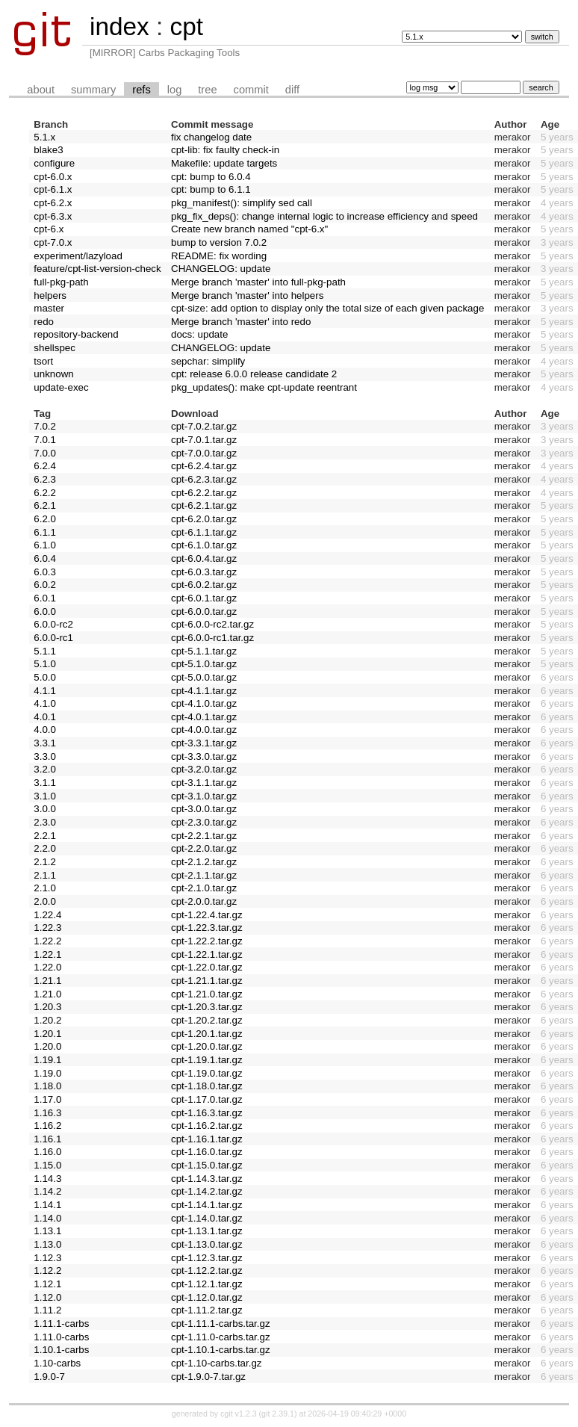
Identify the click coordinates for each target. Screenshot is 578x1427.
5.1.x (44, 137)
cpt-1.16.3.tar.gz (207, 1112)
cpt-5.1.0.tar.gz (204, 663)
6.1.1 (45, 532)
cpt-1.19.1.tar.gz (207, 1059)
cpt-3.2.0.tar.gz (204, 769)
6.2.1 (45, 505)
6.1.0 (45, 545)
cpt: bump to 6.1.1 (211, 189)
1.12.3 (47, 1257)
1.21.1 (47, 980)
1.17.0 (47, 1099)
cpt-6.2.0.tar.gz (204, 518)
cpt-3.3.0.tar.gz (204, 756)
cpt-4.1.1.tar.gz (204, 690)
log (174, 90)
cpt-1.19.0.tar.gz (207, 1073)
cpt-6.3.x (53, 216)
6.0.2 (45, 584)
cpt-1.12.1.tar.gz (207, 1284)
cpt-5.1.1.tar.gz (204, 651)
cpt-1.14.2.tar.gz (207, 1191)
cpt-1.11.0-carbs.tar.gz (220, 1337)
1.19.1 (47, 1059)
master (49, 308)
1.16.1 (47, 1139)
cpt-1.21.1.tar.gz (207, 980)
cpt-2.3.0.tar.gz (204, 822)
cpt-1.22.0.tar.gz (207, 967)
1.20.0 (47, 1046)
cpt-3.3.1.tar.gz (204, 743)
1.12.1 (47, 1284)
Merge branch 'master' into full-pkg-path (258, 282)
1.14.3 (47, 1178)
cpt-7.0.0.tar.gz (204, 453)
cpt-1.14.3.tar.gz (207, 1178)
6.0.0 (45, 611)
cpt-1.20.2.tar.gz (207, 1020)
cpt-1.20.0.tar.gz (207, 1046)
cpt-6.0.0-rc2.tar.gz (212, 624)
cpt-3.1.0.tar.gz (204, 796)
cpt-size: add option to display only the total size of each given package (327, 308)
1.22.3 (47, 927)
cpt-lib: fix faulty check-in (225, 149)
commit (251, 90)
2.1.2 (45, 861)
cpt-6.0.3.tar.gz (204, 572)
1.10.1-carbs (61, 1349)
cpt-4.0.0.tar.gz (204, 729)
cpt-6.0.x (53, 176)
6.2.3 (45, 479)
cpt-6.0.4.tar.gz (204, 558)
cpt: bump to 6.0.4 (211, 176)
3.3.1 (45, 743)
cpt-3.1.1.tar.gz (204, 782)
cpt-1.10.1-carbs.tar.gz (220, 1349)
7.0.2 (45, 426)
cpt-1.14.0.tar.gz (207, 1218)
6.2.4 (45, 465)
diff (292, 90)
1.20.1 (47, 1033)
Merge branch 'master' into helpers (247, 295)
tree (207, 90)
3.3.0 (45, 756)
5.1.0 (45, 663)
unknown (53, 374)
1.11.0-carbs (61, 1337)
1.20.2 (47, 1020)
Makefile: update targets (224, 163)
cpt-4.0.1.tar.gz (204, 716)
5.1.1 (45, 651)
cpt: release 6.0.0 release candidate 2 (254, 374)
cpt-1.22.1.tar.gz (207, 954)
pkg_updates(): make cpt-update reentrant (264, 387)
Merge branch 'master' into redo (241, 321)
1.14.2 (47, 1191)
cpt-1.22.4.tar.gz (207, 914)
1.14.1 (47, 1204)
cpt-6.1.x (53, 189)
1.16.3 (47, 1112)
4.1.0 (45, 703)
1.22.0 (47, 967)
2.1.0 (45, 888)
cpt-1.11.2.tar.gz (207, 1310)
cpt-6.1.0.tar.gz (204, 545)
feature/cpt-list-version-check (97, 268)
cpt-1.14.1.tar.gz (207, 1204)
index (119, 26)
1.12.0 (47, 1297)
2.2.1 (45, 835)
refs (141, 90)
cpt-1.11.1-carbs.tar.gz (220, 1323)
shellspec (54, 347)
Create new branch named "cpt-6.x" (249, 229)
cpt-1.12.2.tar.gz (207, 1270)
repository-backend (76, 334)
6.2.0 (45, 518)
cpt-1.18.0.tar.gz (207, 1086)
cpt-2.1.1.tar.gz (204, 875)
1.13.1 (47, 1230)
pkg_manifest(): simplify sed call (241, 202)
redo (44, 321)
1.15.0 (47, 1165)
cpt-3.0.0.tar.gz (204, 808)
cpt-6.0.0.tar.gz (204, 611)
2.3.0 (45, 822)
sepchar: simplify (208, 361)
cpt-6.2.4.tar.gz (204, 465)
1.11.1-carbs (61, 1323)
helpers (50, 295)
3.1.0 (45, 796)
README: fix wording (219, 255)
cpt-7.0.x (53, 242)
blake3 (48, 149)
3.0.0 (45, 808)
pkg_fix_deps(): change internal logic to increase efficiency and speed (324, 216)
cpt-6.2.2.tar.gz (204, 492)
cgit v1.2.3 (238, 1413)
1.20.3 (47, 1006)
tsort (43, 361)
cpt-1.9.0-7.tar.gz (208, 1376)
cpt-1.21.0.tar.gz (207, 994)
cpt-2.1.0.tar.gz (204, 888)
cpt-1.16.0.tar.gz (207, 1151)
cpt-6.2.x (53, 202)
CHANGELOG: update (220, 268)
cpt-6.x (48, 229)
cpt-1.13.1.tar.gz (207, 1230)
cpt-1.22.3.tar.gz (207, 927)
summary (93, 90)
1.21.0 (47, 994)
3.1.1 (45, 782)
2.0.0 (45, 901)
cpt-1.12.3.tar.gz (207, 1257)
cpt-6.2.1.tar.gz (204, 505)
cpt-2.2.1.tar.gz (204, 835)
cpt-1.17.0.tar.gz (207, 1099)
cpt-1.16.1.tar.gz (207, 1139)
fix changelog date (211, 137)
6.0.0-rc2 (53, 624)
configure (54, 163)
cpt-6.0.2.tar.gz (204, 584)
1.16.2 (47, 1125)
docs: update (199, 334)
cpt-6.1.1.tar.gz (204, 532)
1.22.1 (47, 954)
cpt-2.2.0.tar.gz (204, 848)
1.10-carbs (57, 1363)
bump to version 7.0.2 (219, 242)
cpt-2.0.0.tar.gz (204, 901)
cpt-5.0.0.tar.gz (204, 677)
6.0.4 (45, 558)
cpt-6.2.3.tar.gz (204, 479)
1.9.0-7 (49, 1376)
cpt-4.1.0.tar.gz (204, 703)
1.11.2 (47, 1310)
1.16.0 (47, 1151)
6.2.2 (45, 492)
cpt (186, 26)
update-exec (61, 387)
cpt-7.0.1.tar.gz (204, 439)
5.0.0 (45, 677)
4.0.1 (45, 716)
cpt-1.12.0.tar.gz (207, 1297)
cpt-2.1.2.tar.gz (204, 861)
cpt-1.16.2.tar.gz (207, 1125)
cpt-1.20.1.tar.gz (207, 1033)
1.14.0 (47, 1218)
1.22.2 (47, 941)
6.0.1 (45, 598)
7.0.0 (45, 453)
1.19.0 (47, 1073)
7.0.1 (45, 439)
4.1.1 (45, 690)
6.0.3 (45, 572)
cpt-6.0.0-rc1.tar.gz (212, 637)
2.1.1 (45, 875)
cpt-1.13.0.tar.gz (207, 1244)
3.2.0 (45, 769)
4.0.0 (45, 729)
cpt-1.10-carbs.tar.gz (216, 1363)
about (41, 90)
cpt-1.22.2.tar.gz (207, 941)
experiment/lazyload (78, 255)
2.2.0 (45, 848)
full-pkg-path (61, 282)
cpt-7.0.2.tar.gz (204, 426)
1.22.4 (47, 914)
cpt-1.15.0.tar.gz (207, 1165)
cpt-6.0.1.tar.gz (204, 598)
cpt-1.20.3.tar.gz (207, 1006)
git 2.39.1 (277, 1413)
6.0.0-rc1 (53, 637)
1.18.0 (47, 1086)
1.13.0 (47, 1244)
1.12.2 (47, 1270)
